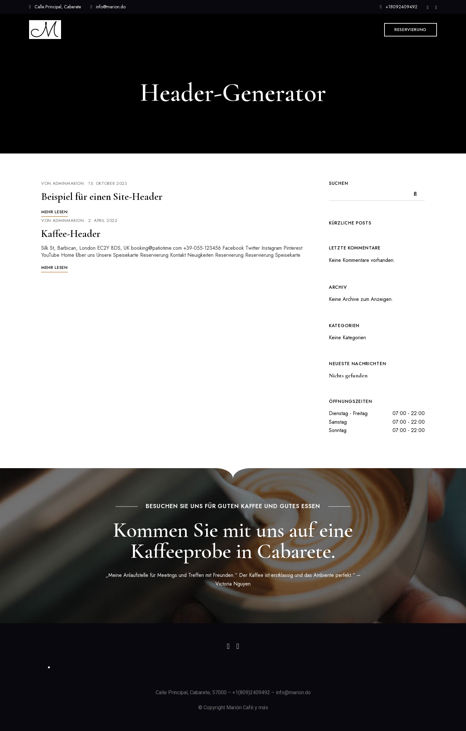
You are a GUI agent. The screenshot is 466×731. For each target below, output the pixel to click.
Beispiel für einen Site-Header (101, 196)
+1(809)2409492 (251, 692)
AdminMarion (68, 183)
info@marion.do (108, 7)
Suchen (338, 183)
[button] (410, 29)
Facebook (436, 7)
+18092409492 (398, 7)
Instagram (428, 7)
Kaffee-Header (70, 233)
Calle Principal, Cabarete (55, 7)
